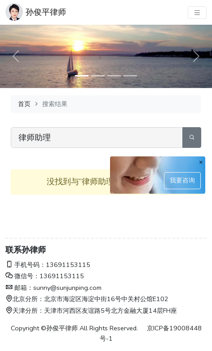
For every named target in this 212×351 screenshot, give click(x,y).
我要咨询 (182, 180)
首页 (24, 103)
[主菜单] (197, 12)
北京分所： (24, 298)
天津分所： (24, 310)
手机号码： (25, 264)
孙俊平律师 (46, 12)
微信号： (22, 275)
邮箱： (19, 287)
